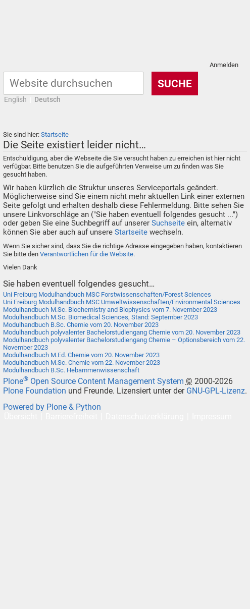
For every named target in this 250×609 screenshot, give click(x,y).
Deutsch (47, 99)
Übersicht (20, 416)
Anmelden (224, 65)
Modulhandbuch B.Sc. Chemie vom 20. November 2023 (81, 324)
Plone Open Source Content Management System (93, 381)
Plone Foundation (34, 391)
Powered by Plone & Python (52, 407)
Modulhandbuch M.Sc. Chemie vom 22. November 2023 (81, 362)
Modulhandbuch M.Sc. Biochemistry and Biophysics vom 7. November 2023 (110, 309)
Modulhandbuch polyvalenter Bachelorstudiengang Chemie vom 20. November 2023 (121, 332)
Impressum (212, 416)
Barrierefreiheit (71, 416)
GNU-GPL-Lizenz (215, 391)
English (15, 99)
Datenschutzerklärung (145, 416)
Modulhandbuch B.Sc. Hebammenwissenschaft (71, 370)
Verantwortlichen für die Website (86, 254)
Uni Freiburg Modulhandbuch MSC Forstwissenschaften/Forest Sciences (107, 294)
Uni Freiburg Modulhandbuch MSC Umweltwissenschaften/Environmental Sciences (121, 302)
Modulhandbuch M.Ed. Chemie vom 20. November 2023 (81, 355)
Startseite (55, 134)
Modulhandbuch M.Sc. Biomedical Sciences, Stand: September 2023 (100, 317)
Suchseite (168, 223)
